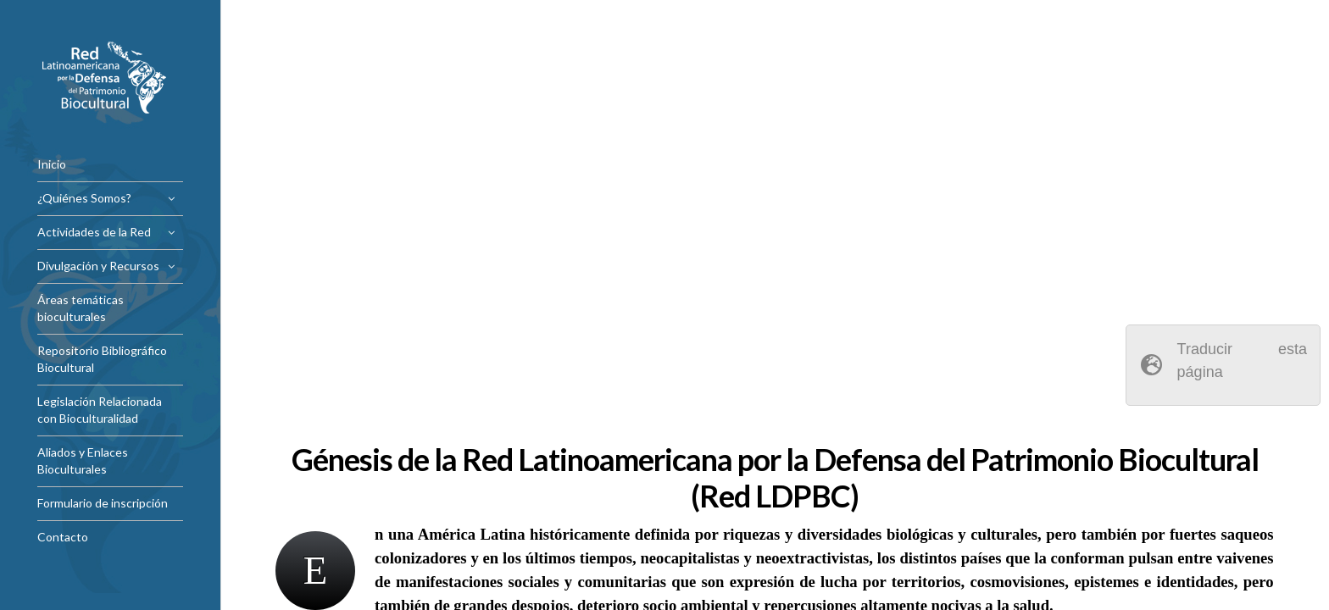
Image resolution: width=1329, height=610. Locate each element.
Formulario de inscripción (102, 503)
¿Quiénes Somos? (84, 198)
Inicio (51, 164)
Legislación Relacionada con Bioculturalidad (99, 409)
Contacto (62, 537)
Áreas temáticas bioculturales (80, 308)
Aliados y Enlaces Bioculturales (82, 460)
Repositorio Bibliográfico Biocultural (102, 358)
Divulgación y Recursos (98, 265)
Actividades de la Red (94, 232)
